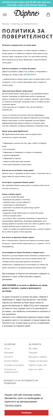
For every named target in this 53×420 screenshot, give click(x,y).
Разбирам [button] (27, 413)
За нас (7, 348)
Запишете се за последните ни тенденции (21, 382)
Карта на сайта (36, 369)
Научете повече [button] (13, 405)
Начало (5, 23)
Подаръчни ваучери (38, 360)
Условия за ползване (14, 365)
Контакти (8, 356)
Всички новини (11, 360)
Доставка (33, 348)
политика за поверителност (24, 23)
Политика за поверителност (11, 370)
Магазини (8, 352)
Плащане (33, 352)
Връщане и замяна (38, 356)
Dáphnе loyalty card (38, 365)
